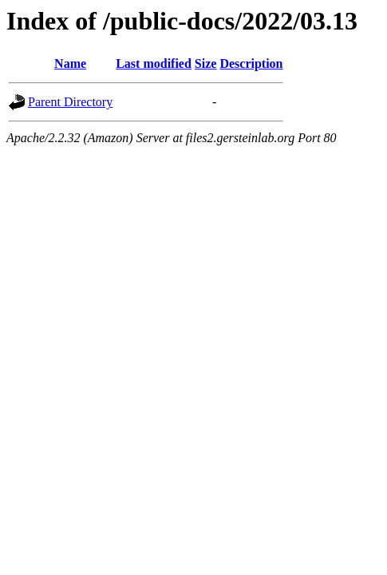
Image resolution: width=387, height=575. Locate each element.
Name (70, 63)
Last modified (154, 63)
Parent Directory (70, 102)
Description (250, 63)
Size (206, 63)
